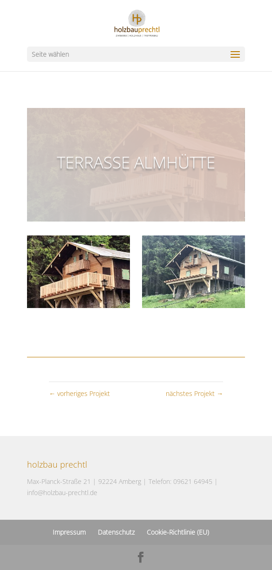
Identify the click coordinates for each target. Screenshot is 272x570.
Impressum (69, 532)
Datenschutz (116, 532)
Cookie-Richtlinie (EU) (178, 532)
